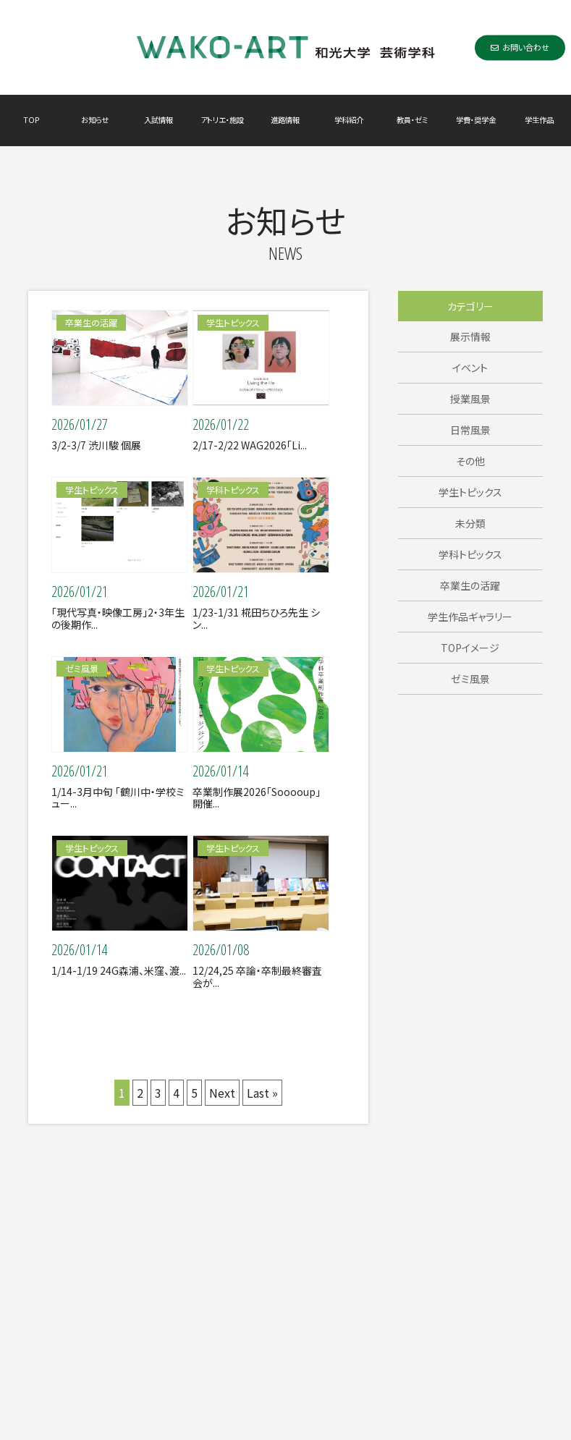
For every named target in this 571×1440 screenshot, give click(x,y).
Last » (262, 1092)
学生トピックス (470, 492)
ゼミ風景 (470, 679)
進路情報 (285, 119)
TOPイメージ (470, 647)
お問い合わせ (520, 47)
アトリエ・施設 (222, 119)
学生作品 (539, 119)
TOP (31, 119)
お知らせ (95, 119)
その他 (470, 461)
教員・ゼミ (412, 119)
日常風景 (470, 430)
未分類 (470, 523)
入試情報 (158, 119)
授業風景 (470, 398)
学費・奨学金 (476, 119)
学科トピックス (470, 554)
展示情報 (470, 336)
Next (222, 1092)
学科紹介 (348, 119)
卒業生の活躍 (470, 585)
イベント (470, 367)
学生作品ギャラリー (470, 616)
